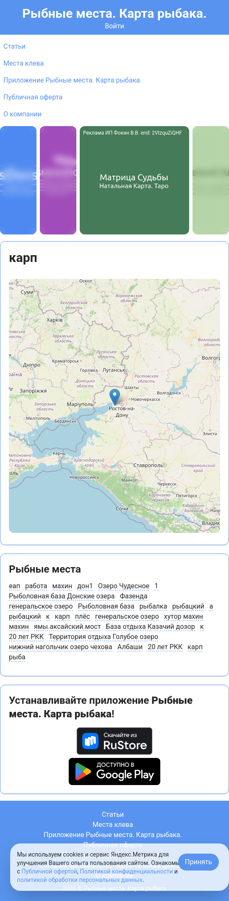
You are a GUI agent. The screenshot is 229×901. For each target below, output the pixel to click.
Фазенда (133, 596)
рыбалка (154, 606)
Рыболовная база (106, 606)
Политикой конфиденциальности (126, 871)
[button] (114, 397)
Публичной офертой (49, 871)
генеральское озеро (41, 606)
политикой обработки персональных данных (79, 879)
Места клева (23, 63)
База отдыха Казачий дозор (150, 627)
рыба (17, 657)
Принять (198, 862)
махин (62, 586)
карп (62, 616)
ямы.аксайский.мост (67, 627)
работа (36, 586)
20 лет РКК (26, 637)
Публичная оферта (33, 97)
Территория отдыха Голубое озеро (103, 637)
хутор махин (183, 616)
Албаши (130, 647)
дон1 (85, 586)
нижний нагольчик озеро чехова (60, 647)
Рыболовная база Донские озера (61, 596)
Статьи (14, 46)
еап (14, 586)
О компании (22, 114)
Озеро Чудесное (123, 586)
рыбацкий (188, 606)
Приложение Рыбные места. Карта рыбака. (72, 80)
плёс (82, 616)
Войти (114, 26)
